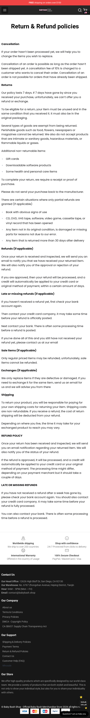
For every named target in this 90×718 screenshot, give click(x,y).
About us (7, 607)
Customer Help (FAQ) (13, 660)
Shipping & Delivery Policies (16, 642)
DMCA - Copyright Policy (15, 621)
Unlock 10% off (84, 703)
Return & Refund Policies (15, 651)
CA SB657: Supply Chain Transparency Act (24, 626)
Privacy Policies (10, 617)
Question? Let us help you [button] (74, 714)
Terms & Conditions (12, 612)
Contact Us (8, 656)
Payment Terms (10, 646)
